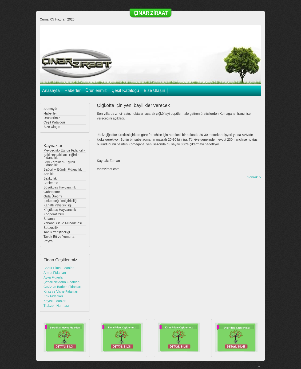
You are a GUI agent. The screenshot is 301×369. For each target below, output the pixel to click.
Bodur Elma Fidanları (59, 268)
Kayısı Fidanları (55, 301)
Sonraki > (254, 177)
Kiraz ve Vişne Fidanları (61, 291)
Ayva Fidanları (54, 277)
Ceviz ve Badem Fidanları (62, 287)
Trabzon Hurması (56, 306)
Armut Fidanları (55, 273)
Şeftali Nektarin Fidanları (61, 282)
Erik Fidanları (53, 296)
